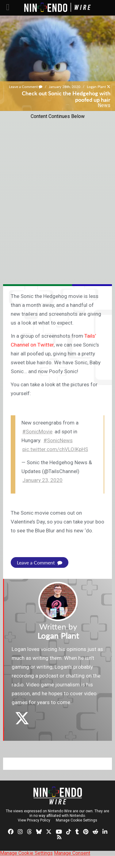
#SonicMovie (37, 431)
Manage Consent (72, 853)
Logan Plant (96, 86)
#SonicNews (58, 440)
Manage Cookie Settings (76, 820)
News (104, 105)
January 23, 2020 (42, 480)
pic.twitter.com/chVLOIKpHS (55, 449)
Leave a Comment (25, 86)
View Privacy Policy (34, 820)
